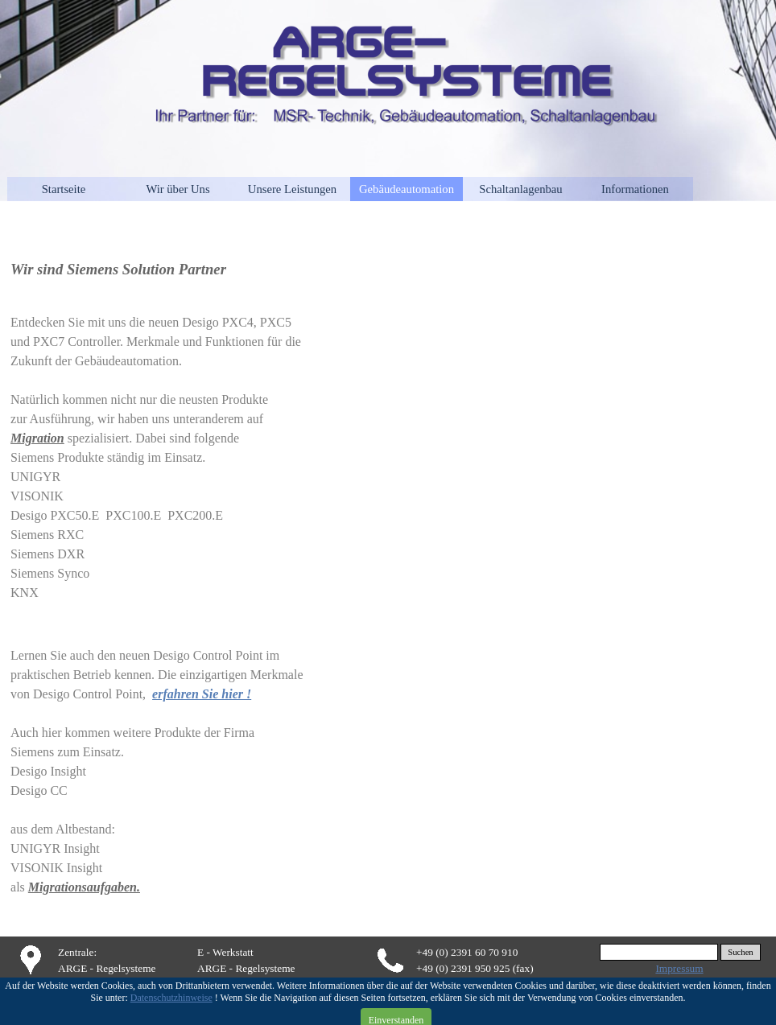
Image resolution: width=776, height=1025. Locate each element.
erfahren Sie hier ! (201, 694)
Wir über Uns (177, 189)
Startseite (64, 189)
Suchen (740, 952)
